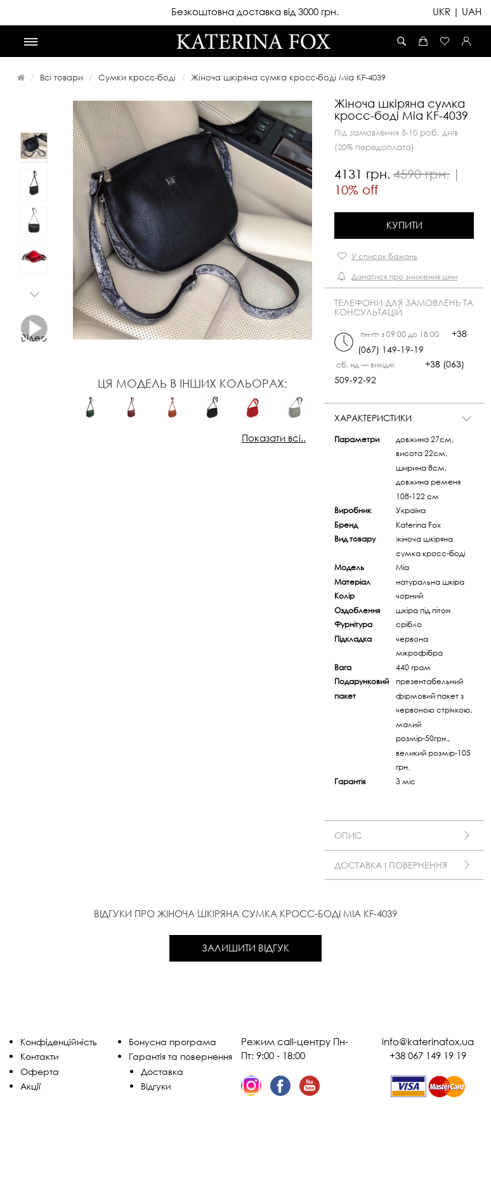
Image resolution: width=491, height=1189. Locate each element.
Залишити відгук (245, 947)
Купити (404, 225)
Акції (30, 1086)
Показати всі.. (274, 437)
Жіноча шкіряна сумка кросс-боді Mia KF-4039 (288, 77)
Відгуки (156, 1086)
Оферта (39, 1071)
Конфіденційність (58, 1041)
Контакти (39, 1056)
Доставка (162, 1071)
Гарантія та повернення (180, 1056)
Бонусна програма (172, 1041)
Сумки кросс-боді (137, 77)
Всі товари (61, 77)
